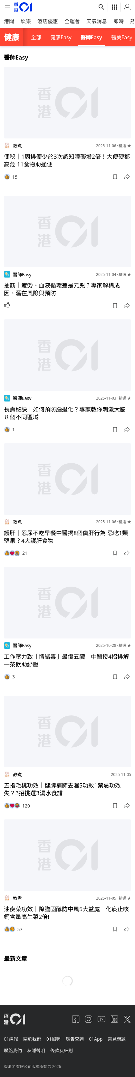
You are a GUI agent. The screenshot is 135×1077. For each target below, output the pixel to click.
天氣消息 (96, 21)
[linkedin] (114, 1019)
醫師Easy (91, 37)
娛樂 (26, 21)
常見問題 (117, 1039)
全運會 (72, 21)
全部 (36, 37)
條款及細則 (61, 1050)
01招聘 (53, 1039)
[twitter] (127, 1019)
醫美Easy (121, 37)
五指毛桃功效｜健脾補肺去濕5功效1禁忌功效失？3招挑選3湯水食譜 (62, 789)
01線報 (11, 1039)
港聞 (9, 21)
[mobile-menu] (8, 7)
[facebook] (76, 1019)
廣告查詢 (75, 1039)
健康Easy (61, 37)
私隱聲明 (36, 1050)
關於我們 (32, 1039)
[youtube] (101, 1019)
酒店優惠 (47, 21)
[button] (115, 176)
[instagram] (88, 1019)
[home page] (23, 7)
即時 (118, 21)
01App (95, 1039)
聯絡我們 (13, 1050)
